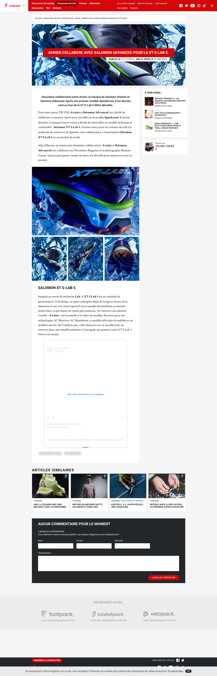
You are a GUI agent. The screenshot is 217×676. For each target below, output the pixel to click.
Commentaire (45, 553)
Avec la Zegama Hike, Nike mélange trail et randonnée (50, 505)
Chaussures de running (43, 3)
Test (48, 8)
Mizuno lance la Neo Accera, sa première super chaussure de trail (167, 507)
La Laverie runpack (126, 3)
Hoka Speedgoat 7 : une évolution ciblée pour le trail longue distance (168, 126)
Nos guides (122, 8)
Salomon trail (67, 18)
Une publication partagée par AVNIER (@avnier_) (71, 440)
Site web (119, 540)
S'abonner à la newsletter (47, 660)
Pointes (83, 3)
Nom (41, 540)
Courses (134, 8)
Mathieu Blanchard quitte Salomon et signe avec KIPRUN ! (87, 507)
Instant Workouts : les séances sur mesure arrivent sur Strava (170, 101)
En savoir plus (175, 671)
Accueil (38, 18)
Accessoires (37, 8)
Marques (57, 8)
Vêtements (94, 3)
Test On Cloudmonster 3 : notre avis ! (168, 114)
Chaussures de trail (66, 3)
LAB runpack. (161, 3)
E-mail (80, 540)
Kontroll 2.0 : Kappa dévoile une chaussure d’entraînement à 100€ (127, 507)
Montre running (145, 3)
